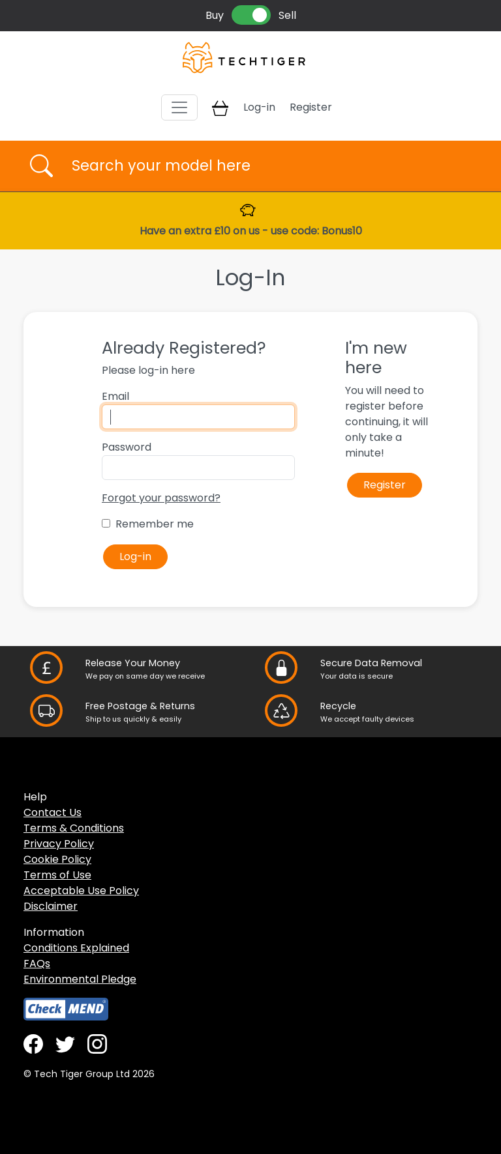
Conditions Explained (76, 947)
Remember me (154, 523)
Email (115, 396)
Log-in (259, 107)
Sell (287, 15)
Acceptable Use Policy (81, 890)
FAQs (36, 963)
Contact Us (52, 812)
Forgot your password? (161, 497)
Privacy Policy (58, 843)
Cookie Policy (57, 859)
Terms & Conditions (73, 828)
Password (126, 447)
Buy (214, 15)
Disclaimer (50, 906)
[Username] (262, 166)
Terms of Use (57, 874)
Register (311, 107)
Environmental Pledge (79, 979)
